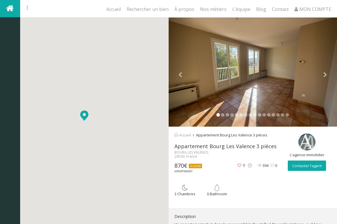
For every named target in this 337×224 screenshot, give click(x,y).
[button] (84, 115)
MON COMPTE (312, 9)
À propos (184, 9)
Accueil (113, 9)
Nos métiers (213, 9)
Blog (261, 9)
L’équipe (241, 9)
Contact (280, 9)
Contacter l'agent (307, 165)
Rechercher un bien (148, 9)
